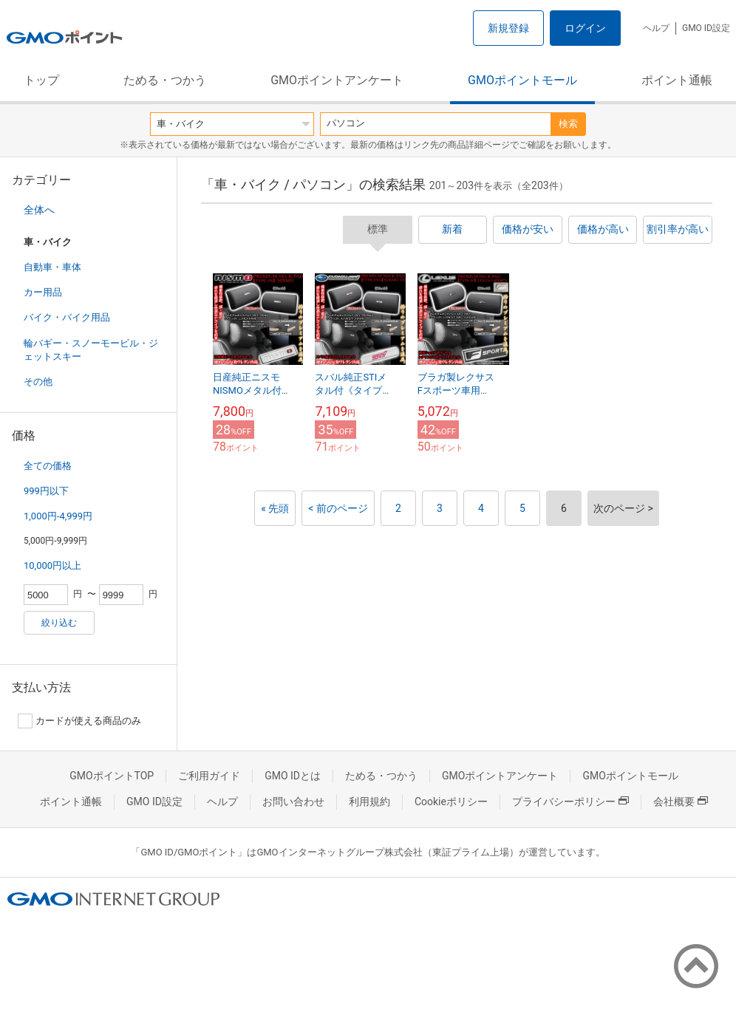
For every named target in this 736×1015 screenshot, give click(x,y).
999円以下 (46, 490)
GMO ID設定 (706, 28)
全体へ (39, 210)
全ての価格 (48, 465)
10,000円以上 (52, 565)
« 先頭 (275, 508)
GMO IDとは (293, 776)
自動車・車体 (52, 267)
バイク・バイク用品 (67, 317)
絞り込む (59, 623)
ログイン (585, 28)
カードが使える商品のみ (79, 721)
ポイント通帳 (676, 80)
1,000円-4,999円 (58, 516)
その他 (38, 381)
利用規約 (369, 801)
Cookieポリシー (451, 801)
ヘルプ (656, 28)
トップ (41, 80)
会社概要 (680, 801)
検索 (568, 123)
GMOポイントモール (522, 80)
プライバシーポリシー (570, 801)
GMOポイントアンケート (336, 80)
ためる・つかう (164, 80)
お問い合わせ (293, 801)
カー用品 (43, 292)
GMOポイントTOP (111, 776)
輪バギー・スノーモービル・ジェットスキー (91, 350)
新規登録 (508, 28)
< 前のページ (338, 508)
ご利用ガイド (209, 776)
